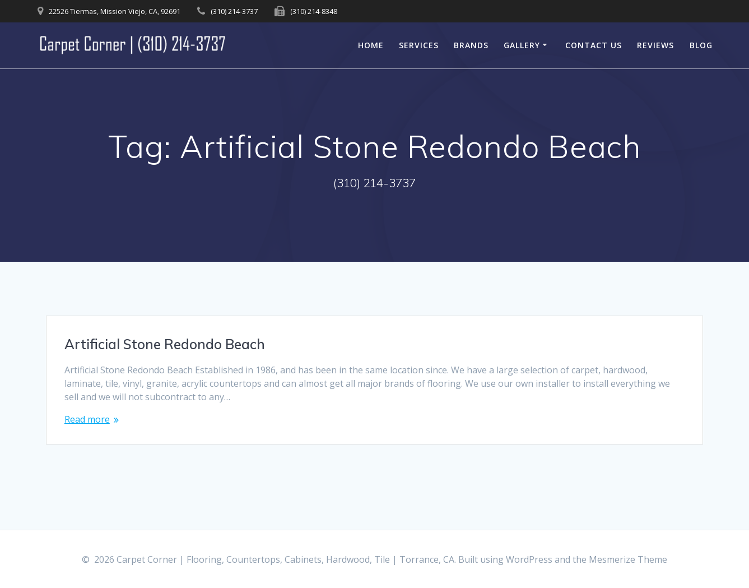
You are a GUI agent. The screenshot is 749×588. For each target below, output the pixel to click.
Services (419, 45)
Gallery (522, 45)
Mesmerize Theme (628, 559)
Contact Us (593, 45)
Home (371, 45)
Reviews (655, 45)
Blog (701, 45)
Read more (87, 419)
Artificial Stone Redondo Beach (164, 344)
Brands (471, 45)
